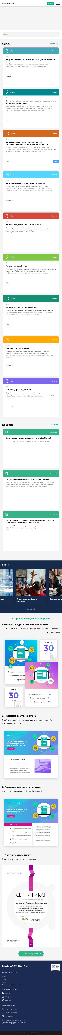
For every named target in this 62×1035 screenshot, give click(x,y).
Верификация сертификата (11, 985)
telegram (8, 1000)
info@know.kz (10, 1016)
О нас (4, 976)
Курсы (4, 979)
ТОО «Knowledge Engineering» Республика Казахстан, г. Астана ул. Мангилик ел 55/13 (14, 1022)
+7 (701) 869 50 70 (11, 1009)
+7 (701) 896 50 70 (11, 1013)
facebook (8, 993)
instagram (8, 997)
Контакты (5, 982)
